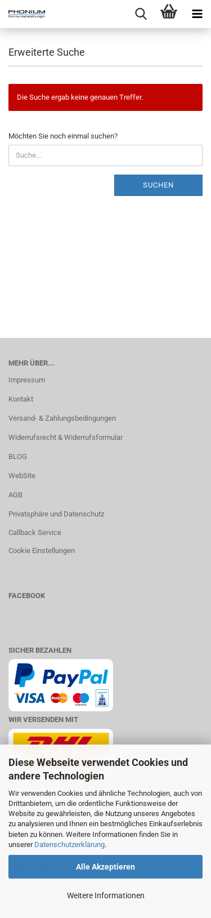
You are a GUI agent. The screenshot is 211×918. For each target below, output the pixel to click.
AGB (15, 495)
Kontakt (20, 399)
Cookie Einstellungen (41, 550)
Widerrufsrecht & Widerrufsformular (65, 437)
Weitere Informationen (106, 895)
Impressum (26, 380)
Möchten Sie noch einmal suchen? (63, 136)
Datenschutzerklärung (69, 844)
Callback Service (34, 532)
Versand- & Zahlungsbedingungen (62, 418)
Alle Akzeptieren (105, 866)
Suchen (158, 185)
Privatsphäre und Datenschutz (56, 514)
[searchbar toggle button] (141, 14)
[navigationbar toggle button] (197, 14)
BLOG (17, 456)
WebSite (21, 475)
